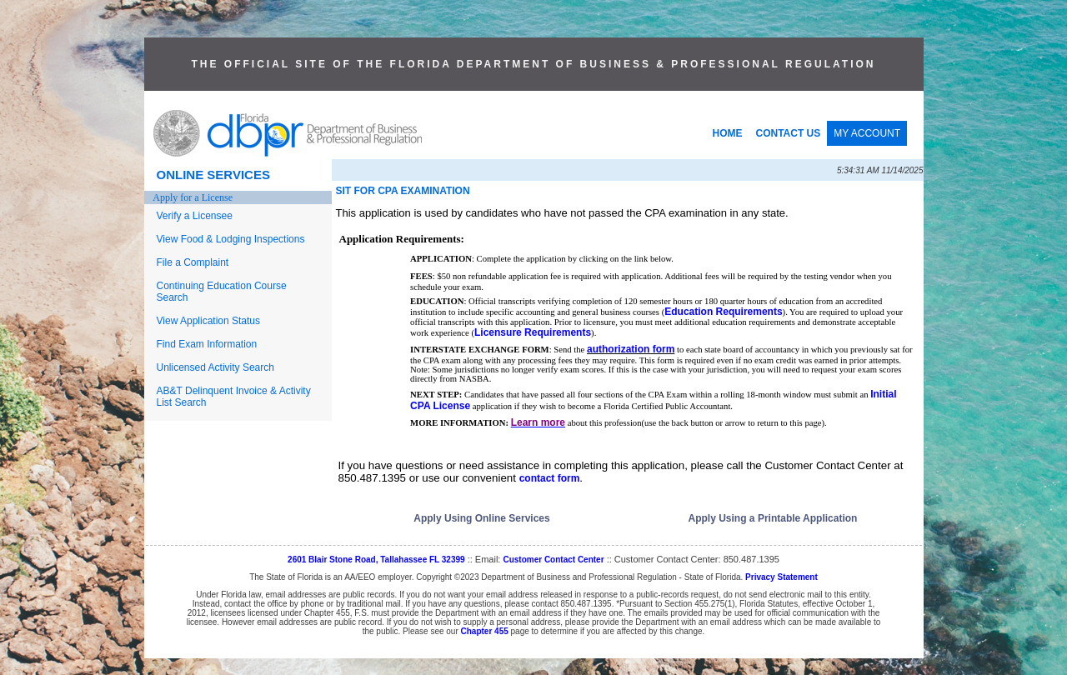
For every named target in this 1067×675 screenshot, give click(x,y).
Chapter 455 (484, 631)
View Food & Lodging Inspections (231, 239)
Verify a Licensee (195, 216)
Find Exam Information (207, 344)
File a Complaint (193, 262)
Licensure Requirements (532, 332)
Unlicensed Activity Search (215, 367)
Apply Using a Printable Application (773, 518)
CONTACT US (788, 133)
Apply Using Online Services (481, 518)
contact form (549, 478)
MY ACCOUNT (867, 133)
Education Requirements (723, 312)
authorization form (630, 349)
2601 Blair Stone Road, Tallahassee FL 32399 (376, 559)
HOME (728, 133)
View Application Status (209, 321)
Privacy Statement (781, 577)
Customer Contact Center (553, 559)
